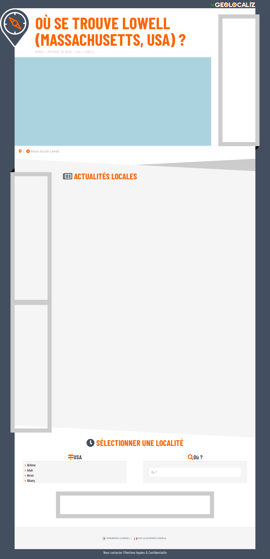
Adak (30, 470)
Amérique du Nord (60, 51)
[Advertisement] (238, 80)
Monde (39, 51)
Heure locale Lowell (42, 151)
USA (78, 51)
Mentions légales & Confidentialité (146, 552)
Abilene (31, 465)
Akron (30, 475)
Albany (31, 480)
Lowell (89, 51)
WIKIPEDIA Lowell (116, 538)
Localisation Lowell (150, 538)
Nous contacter (112, 552)
